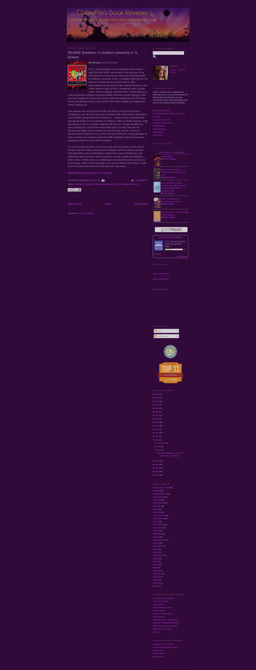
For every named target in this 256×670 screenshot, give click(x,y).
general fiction (159, 540)
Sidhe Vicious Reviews (162, 629)
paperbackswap (159, 129)
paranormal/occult (108, 184)
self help (156, 577)
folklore (156, 558)
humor (155, 521)
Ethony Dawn (169, 217)
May (158, 446)
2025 (157, 394)
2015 (157, 422)
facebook (156, 583)
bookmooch (158, 132)
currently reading (171, 152)
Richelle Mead (158, 653)
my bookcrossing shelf (162, 123)
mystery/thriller (159, 494)
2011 (157, 436)
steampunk (157, 528)
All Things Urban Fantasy (163, 598)
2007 (157, 468)
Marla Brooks (169, 177)
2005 (157, 475)
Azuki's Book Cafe (160, 601)
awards (156, 580)
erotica (155, 537)
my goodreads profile (161, 120)
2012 (157, 433)
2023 (157, 401)
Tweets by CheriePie (161, 274)
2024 (157, 398)
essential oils (158, 555)
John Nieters (169, 193)
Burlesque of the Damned (163, 644)
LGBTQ (156, 543)
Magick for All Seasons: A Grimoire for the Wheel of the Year (173, 172)
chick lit (156, 531)
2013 (157, 429)
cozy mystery (158, 518)
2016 (157, 419)
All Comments (161, 336)
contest (156, 552)
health (155, 561)
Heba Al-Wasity (170, 159)
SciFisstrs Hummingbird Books (166, 623)
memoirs (156, 571)
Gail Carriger (169, 204)
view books (182, 256)
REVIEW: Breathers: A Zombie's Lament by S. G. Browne (103, 55)
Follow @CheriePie (161, 279)
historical (157, 512)
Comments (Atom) (86, 213)
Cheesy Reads (159, 604)
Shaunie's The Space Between (165, 626)
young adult (158, 497)
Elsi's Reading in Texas (162, 607)
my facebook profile (161, 110)
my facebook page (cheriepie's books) (169, 113)
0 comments (141, 180)
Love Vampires (159, 617)
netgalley (156, 506)
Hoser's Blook (158, 610)
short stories (158, 524)
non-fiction (157, 546)
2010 (157, 440)
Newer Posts (75, 204)
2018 (157, 412)
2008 (157, 464)
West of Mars (158, 657)
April (159, 450)
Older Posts (141, 204)
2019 (157, 408)
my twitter (157, 117)
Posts (157, 331)
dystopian (157, 534)
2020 (157, 405)
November (161, 443)
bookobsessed (159, 126)
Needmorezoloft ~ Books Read (165, 620)
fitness (155, 586)
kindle (155, 568)
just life (156, 564)
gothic (155, 549)
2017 (157, 415)
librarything (157, 135)
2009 (157, 461)
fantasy (79, 184)
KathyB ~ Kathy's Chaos (163, 614)
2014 (157, 426)
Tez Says (156, 632)
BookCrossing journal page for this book (90, 172)
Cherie (167, 242)
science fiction (159, 515)
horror (90, 184)
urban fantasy (130, 184)
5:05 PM (96, 180)
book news (157, 574)
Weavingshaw (167, 156)
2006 (157, 472)
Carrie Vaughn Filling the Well (165, 647)
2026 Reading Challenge (170, 237)
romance (156, 500)
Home (108, 204)
